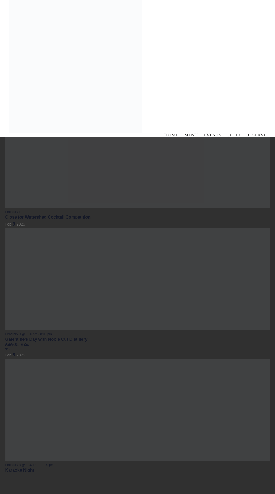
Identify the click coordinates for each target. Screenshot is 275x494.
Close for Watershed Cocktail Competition (48, 217)
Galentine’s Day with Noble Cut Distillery (46, 339)
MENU (191, 135)
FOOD (234, 135)
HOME (171, 135)
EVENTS (212, 135)
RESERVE (256, 135)
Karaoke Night (19, 470)
